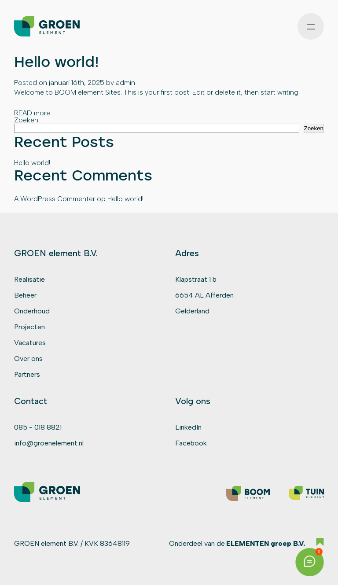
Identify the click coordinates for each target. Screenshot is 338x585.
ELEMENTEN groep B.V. (265, 543)
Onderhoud (32, 311)
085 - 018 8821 (38, 427)
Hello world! (56, 61)
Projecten (29, 327)
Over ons (28, 358)
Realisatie (29, 279)
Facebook (191, 443)
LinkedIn (188, 427)
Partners (27, 374)
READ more (32, 113)
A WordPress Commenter (54, 199)
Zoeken (26, 120)
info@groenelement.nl (49, 443)
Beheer (25, 295)
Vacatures (30, 342)
